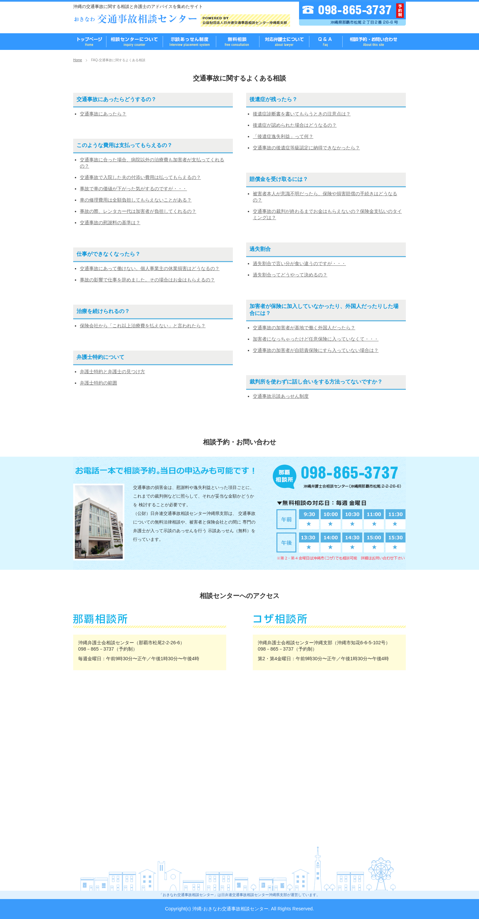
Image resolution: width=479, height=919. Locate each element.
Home (77, 60)
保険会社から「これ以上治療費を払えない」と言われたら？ (143, 325)
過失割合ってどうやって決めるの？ (290, 274)
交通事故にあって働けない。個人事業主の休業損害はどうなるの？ (150, 268)
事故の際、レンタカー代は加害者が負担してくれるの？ (138, 211)
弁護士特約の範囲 (98, 382)
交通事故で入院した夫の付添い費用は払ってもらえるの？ (140, 177)
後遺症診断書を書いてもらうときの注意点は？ (302, 113)
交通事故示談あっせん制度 (281, 396)
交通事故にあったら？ (103, 113)
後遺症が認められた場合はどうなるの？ (295, 125)
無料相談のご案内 (189, 41)
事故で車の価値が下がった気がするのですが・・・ (133, 188)
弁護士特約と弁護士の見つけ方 (112, 371)
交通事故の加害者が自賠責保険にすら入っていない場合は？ (316, 350)
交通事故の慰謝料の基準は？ (110, 222)
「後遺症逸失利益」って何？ (283, 136)
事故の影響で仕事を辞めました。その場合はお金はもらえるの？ (147, 279)
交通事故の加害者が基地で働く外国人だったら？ (304, 327)
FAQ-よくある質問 (326, 41)
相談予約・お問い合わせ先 (374, 41)
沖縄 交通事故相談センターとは (134, 41)
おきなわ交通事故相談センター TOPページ (89, 41)
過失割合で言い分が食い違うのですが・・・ (299, 263)
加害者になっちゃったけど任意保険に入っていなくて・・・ (316, 339)
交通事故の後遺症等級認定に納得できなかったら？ (306, 147)
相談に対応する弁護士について (284, 41)
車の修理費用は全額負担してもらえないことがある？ (136, 200)
